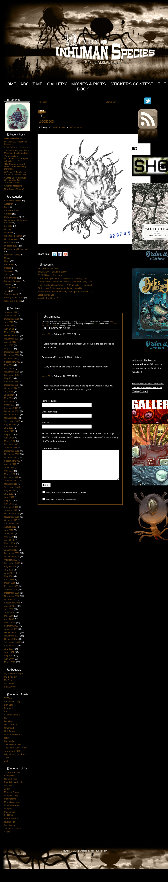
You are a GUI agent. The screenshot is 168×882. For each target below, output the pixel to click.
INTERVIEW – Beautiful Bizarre (53, 272)
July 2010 (8, 530)
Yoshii (7, 832)
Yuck (6, 757)
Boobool (46, 121)
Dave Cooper (10, 724)
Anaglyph (8, 204)
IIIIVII (96, 851)
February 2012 (11, 477)
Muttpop (8, 808)
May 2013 (9, 434)
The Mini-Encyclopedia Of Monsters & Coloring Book (16, 151)
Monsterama (10, 799)
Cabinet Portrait (11, 210)
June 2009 (9, 573)
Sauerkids (9, 741)
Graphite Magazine (13, 186)
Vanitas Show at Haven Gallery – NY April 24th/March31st (15, 180)
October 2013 (10, 418)
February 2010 (11, 546)
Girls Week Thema (13, 236)
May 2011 (9, 500)
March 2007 (10, 662)
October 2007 (10, 639)
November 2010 (11, 517)
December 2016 (11, 352)
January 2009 (10, 589)
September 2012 (12, 461)
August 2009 (10, 566)
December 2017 (11, 335)
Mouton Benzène (12, 734)
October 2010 (10, 520)
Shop (6, 274)
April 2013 (9, 438)
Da (5, 718)
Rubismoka (9, 822)
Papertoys (9, 264)
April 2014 (9, 401)
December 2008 (11, 593)
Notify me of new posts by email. (61, 505)
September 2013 (12, 421)
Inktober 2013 (10, 246)
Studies (7, 284)
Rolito (7, 738)
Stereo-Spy (111, 102)
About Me (31, 84)
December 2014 (11, 385)
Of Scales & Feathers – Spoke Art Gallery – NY (15, 173)
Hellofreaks (9, 731)
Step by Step (10, 278)
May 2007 (9, 655)
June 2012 (9, 467)
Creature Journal (12, 715)
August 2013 (10, 424)
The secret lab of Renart (15, 748)
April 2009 (9, 579)
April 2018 (9, 329)
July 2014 (8, 391)
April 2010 (9, 540)
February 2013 (11, 444)
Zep (6, 761)
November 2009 (11, 556)
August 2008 (10, 606)
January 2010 (10, 550)
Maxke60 (46, 334)
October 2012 (10, 457)
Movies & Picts (88, 84)
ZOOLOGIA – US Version (16, 147)
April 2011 (9, 504)
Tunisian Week (11, 294)
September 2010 (12, 523)
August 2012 (10, 464)
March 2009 (10, 583)
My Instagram (10, 677)
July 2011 (8, 494)
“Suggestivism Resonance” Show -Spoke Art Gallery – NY (16, 158)
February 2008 (11, 626)
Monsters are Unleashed (16, 249)
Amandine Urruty (12, 701)
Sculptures (9, 271)
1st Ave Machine (12, 772)
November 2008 (11, 596)
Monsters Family (12, 254)
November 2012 (11, 454)
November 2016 (11, 355)
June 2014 (9, 395)
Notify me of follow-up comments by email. (66, 498)
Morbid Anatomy (12, 802)
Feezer (43, 102)
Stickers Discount (12, 828)
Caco (6, 711)
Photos (7, 268)
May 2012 (9, 471)
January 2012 (10, 480)
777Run (8, 698)
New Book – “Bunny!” (14, 189)
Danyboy (8, 721)
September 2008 (12, 603)
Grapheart (9, 728)
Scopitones (9, 825)
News (7, 261)
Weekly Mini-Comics (14, 297)
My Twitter (9, 683)
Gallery (57, 84)
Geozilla (8, 785)
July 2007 (8, 649)
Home (10, 84)
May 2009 (9, 576)
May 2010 (9, 537)
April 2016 (9, 368)
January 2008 (10, 629)
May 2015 (9, 378)
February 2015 (11, 381)
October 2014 (10, 388)
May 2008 (9, 616)
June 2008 (9, 612)
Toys (6, 291)
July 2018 (8, 322)
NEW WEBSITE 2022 (14, 138)
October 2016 (10, 358)
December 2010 (11, 513)
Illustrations (9, 242)
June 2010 (9, 533)
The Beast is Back (13, 744)
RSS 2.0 (96, 324)
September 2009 (12, 563)
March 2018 (10, 332)
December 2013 (11, 411)
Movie (7, 258)
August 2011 (10, 490)
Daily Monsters (11, 217)
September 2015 (12, 375)
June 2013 (9, 431)
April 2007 (9, 659)
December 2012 (11, 451)
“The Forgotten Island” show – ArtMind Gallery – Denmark (16, 166)
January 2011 (10, 510)
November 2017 (11, 339)
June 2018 (9, 325)
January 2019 (10, 315)
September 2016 (12, 362)
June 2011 (9, 497)
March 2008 (10, 622)
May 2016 (9, 365)
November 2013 (11, 414)
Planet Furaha (11, 818)
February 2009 (11, 586)
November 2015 (11, 372)
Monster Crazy (11, 795)
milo (92, 851)
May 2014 (9, 398)
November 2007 (11, 636)
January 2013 (10, 447)
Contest (8, 214)
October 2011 (10, 484)
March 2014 (10, 405)
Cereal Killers (10, 779)
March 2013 (10, 441)
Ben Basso (9, 705)
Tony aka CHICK (12, 751)
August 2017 (10, 342)
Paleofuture (9, 812)
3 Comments (76, 127)
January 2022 (10, 312)
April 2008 (9, 619)
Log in (104, 851)
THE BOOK (9, 287)
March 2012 (10, 474)
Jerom (7, 789)
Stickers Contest (131, 84)
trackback (56, 325)
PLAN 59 (8, 815)
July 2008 (8, 609)
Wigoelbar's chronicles (15, 754)
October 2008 (10, 599)
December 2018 (11, 319)
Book (6, 207)
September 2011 (12, 487)
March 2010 (10, 543)
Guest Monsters (11, 239)
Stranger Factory (12, 281)
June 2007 (9, 652)
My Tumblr (9, 680)
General (8, 232)
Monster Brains (11, 792)
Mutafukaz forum (12, 805)
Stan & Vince (10, 687)
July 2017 (8, 345)
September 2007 (12, 642)
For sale (8, 226)
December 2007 (11, 632)
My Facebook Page (13, 673)
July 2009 (8, 570)
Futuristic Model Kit (13, 782)
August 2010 (10, 527)
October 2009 (10, 560)
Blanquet (8, 708)
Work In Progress (12, 301)
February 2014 (11, 408)
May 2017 (9, 348)
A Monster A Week (13, 200)
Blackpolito (9, 775)
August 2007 (10, 645)
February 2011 (11, 507)
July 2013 (8, 428)
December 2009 (11, 553)
